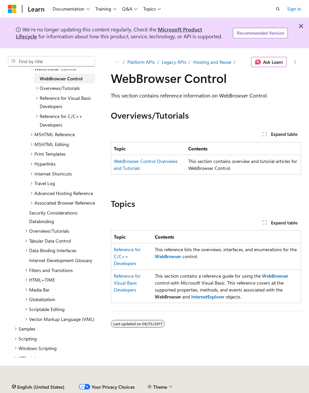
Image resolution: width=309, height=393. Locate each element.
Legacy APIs (174, 62)
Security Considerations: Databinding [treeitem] (53, 217)
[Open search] (278, 9)
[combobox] (51, 61)
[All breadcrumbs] (116, 62)
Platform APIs (141, 62)
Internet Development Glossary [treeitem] (60, 260)
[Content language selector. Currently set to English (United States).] (38, 387)
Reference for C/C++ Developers (127, 256)
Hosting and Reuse (212, 62)
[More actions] (295, 62)
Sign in (294, 9)
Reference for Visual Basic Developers (127, 283)
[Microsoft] (12, 9)
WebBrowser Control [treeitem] (61, 78)
